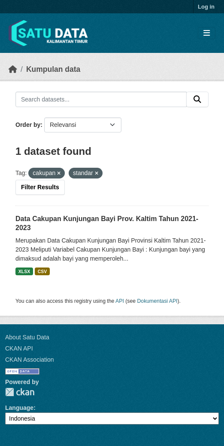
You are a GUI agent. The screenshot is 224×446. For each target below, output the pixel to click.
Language (19, 407)
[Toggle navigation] (206, 33)
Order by (27, 124)
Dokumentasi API (157, 301)
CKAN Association (29, 359)
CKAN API (19, 348)
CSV (42, 271)
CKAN (19, 392)
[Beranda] (13, 69)
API (119, 301)
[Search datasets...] (101, 99)
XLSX (24, 271)
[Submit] (197, 99)
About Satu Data (27, 337)
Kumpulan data (53, 69)
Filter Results (40, 187)
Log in (206, 6)
